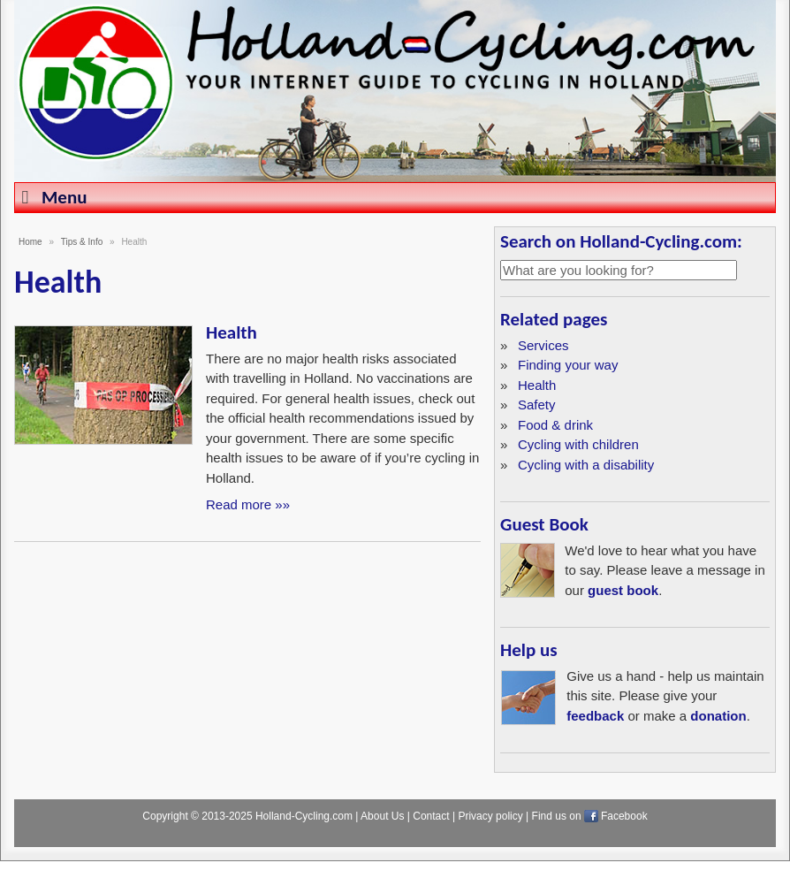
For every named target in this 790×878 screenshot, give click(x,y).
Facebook (624, 816)
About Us (382, 816)
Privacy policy (490, 816)
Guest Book (544, 524)
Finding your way (568, 364)
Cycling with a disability (586, 464)
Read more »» (248, 504)
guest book (623, 590)
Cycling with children (578, 444)
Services (543, 345)
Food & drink (555, 424)
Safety (537, 404)
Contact (431, 816)
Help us (529, 649)
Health (231, 332)
